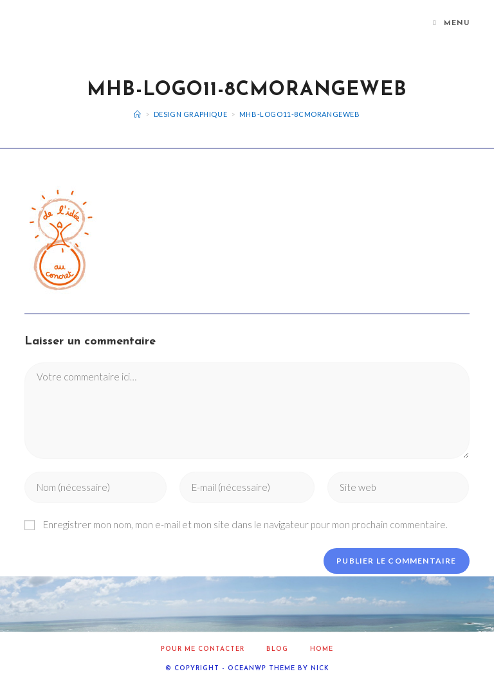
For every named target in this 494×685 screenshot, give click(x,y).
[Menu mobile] (452, 24)
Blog (277, 649)
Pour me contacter (202, 649)
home (321, 649)
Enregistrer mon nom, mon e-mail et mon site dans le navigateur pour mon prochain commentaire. (245, 524)
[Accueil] (138, 114)
